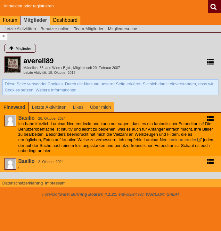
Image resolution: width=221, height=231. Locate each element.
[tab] (14, 107)
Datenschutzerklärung (22, 183)
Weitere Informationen (56, 90)
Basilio (26, 118)
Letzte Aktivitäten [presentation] (49, 107)
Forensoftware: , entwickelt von (110, 194)
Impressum (55, 183)
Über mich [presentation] (100, 107)
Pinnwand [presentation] (14, 107)
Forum (10, 20)
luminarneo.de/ (182, 139)
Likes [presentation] (78, 107)
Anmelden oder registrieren (29, 6)
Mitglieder (35, 20)
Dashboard (65, 20)
